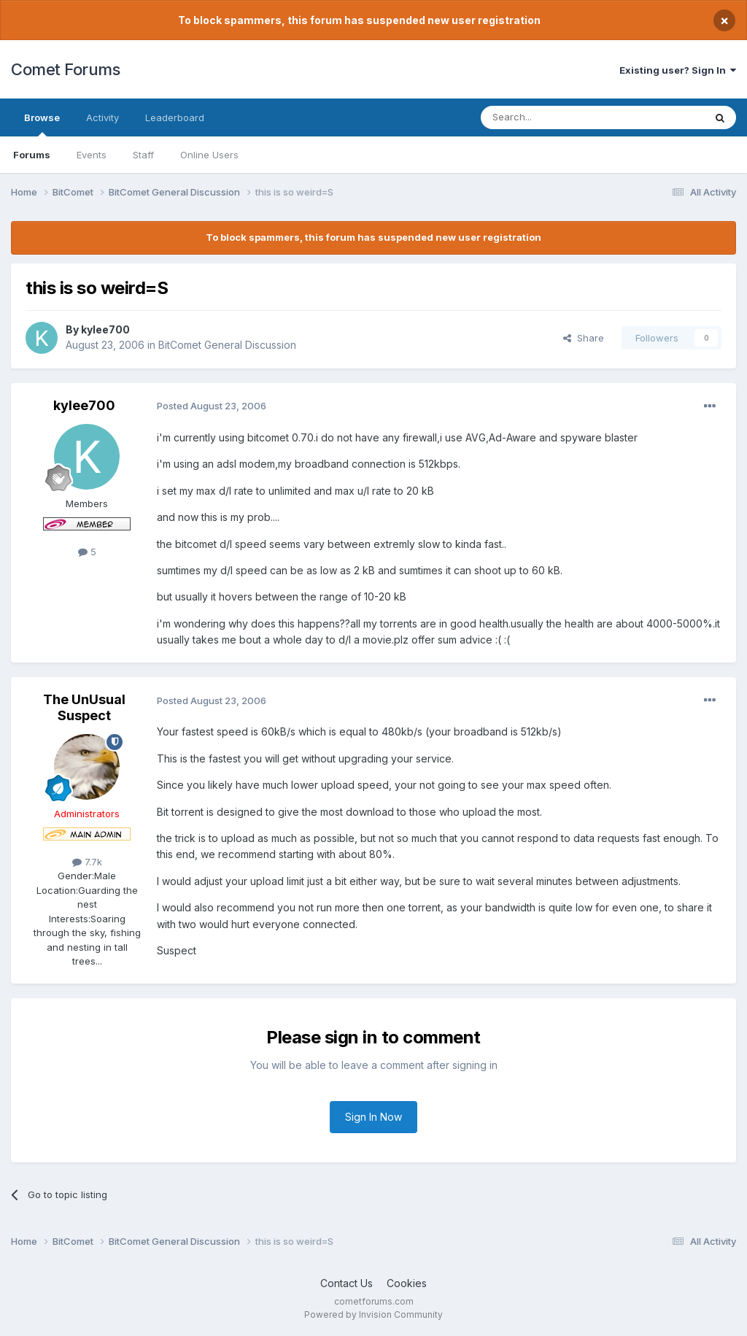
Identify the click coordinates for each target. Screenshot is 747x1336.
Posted (211, 406)
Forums (31, 155)
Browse (42, 124)
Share (583, 338)
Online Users (209, 155)
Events (92, 155)
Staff (143, 155)
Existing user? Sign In (677, 70)
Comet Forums (65, 69)
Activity (102, 117)
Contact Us (346, 1283)
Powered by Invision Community (373, 1314)
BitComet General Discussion (227, 345)
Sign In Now (373, 1117)
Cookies (407, 1283)
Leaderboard (174, 117)
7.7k (87, 862)
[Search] (555, 117)
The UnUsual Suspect (84, 707)
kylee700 (105, 329)
